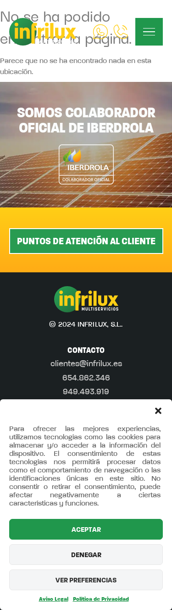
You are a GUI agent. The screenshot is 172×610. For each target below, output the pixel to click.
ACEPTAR (86, 529)
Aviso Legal (53, 599)
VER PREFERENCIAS (86, 580)
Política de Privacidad (101, 599)
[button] (158, 410)
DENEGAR (86, 555)
